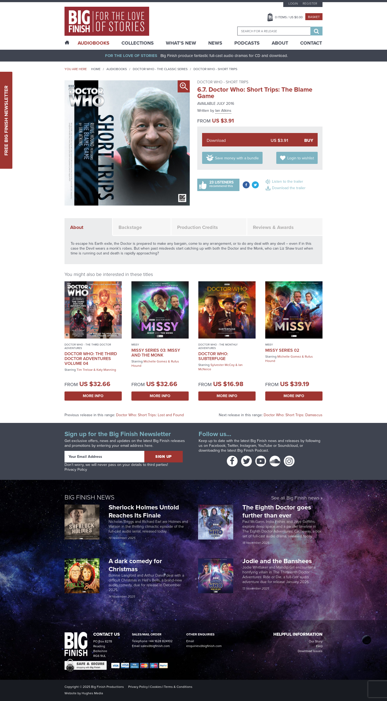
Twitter (232, 445)
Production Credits (197, 227)
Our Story (315, 641)
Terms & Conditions (178, 686)
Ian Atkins (223, 110)
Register (310, 3)
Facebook (217, 445)
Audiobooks (116, 69)
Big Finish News (89, 497)
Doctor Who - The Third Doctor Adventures (87, 346)
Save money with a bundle (237, 158)
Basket (314, 17)
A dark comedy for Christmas (135, 565)
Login (293, 3)
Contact (311, 43)
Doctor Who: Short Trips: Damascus (293, 415)
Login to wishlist (300, 158)
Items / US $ (289, 17)
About (280, 43)
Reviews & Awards (273, 227)
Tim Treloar (85, 369)
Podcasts (247, 43)
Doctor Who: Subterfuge (213, 356)
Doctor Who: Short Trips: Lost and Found (150, 415)
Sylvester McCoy (222, 364)
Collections (137, 43)
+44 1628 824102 (160, 641)
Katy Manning (106, 369)
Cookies (156, 686)
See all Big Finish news (295, 498)
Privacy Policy (75, 469)
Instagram (248, 445)
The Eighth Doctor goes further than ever (276, 511)
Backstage (130, 227)
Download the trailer (289, 188)
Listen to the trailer (287, 181)
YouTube (265, 445)
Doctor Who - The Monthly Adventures (218, 346)
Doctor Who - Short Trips (215, 69)
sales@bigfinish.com (155, 646)
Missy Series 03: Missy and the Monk (155, 352)
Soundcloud (288, 445)
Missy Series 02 (282, 350)
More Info (93, 396)
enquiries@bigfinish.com (204, 646)
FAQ (319, 646)
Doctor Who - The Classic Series (160, 69)
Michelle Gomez (155, 361)
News (215, 43)
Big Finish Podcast (252, 450)
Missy (135, 345)
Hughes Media (92, 693)
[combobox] (273, 31)
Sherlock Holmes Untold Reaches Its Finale (144, 511)
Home (96, 69)
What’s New (181, 43)
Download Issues (310, 651)
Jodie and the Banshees (277, 561)
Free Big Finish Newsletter (6, 120)
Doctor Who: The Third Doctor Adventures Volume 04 (90, 358)
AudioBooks (93, 43)
